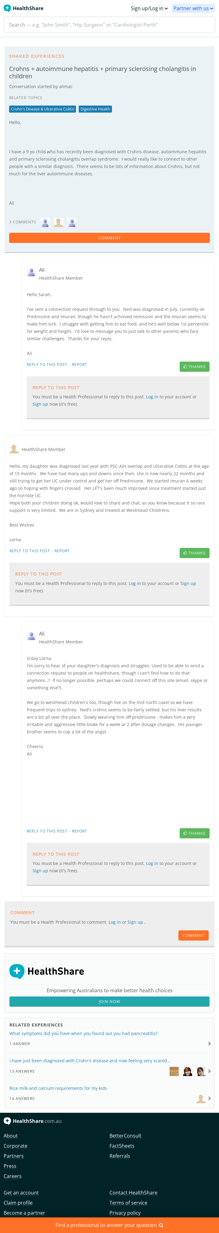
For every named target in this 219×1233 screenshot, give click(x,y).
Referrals (120, 1156)
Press (10, 1166)
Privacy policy (125, 1212)
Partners (14, 1156)
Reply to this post (47, 364)
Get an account (21, 1192)
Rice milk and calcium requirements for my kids (58, 1088)
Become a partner (24, 1212)
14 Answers (22, 1098)
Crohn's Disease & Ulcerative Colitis (42, 109)
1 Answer (19, 1043)
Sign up (41, 404)
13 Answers (22, 1071)
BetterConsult (126, 1135)
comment (110, 237)
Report (79, 364)
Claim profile (18, 1202)
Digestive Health (95, 109)
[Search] (109, 25)
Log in (153, 397)
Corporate (15, 1145)
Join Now (109, 1001)
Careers (13, 1176)
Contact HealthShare (133, 1192)
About (11, 1135)
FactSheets (122, 1145)
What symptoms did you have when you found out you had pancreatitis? (83, 1033)
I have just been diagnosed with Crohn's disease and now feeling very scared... (90, 1061)
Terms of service (128, 1202)
